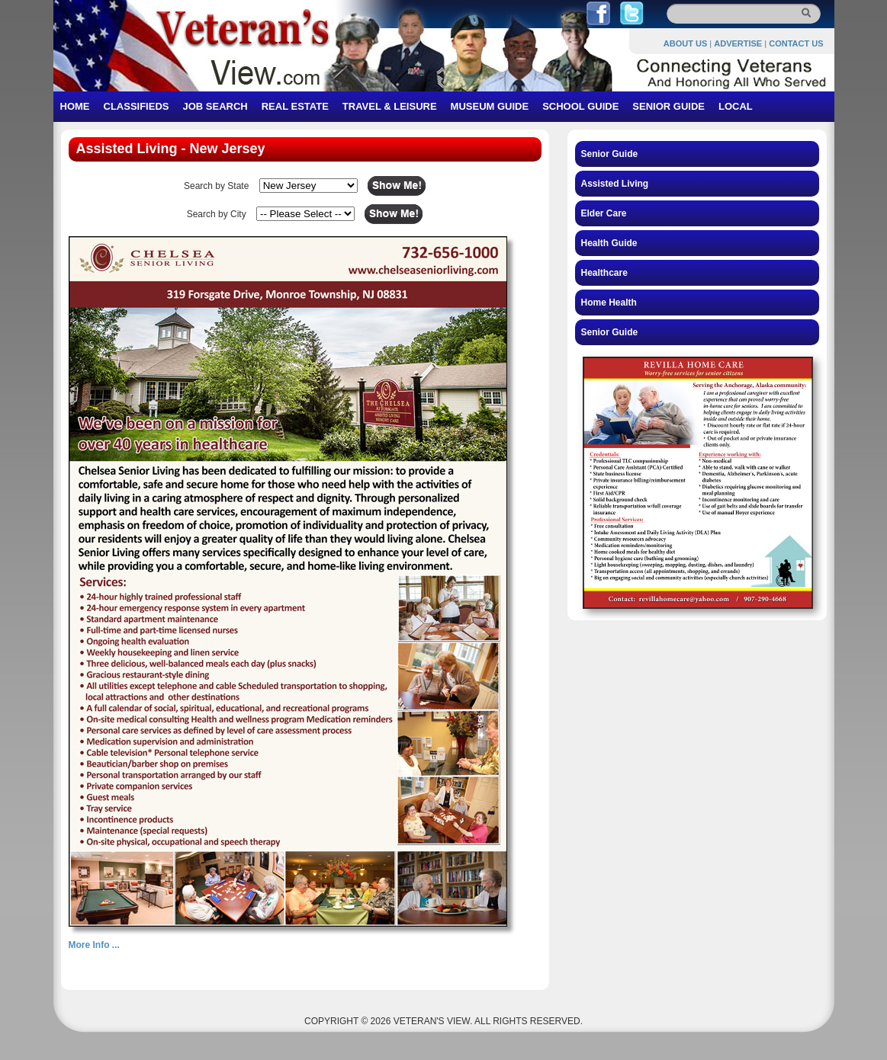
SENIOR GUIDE (668, 106)
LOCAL (735, 106)
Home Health (609, 302)
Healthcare (604, 272)
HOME (75, 106)
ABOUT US (685, 43)
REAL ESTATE (295, 106)
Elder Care (604, 213)
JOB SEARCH (214, 106)
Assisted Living (615, 183)
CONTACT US (796, 43)
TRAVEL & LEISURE (389, 106)
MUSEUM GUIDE (490, 106)
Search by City (216, 214)
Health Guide (609, 243)
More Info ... (94, 945)
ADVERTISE (738, 43)
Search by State (216, 186)
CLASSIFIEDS (136, 106)
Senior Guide (609, 154)
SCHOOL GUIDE (580, 106)
